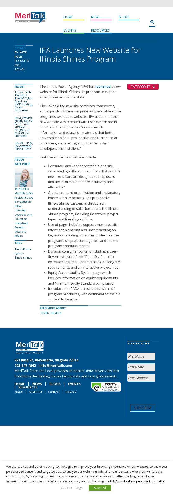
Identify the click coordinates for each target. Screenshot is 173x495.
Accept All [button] (100, 488)
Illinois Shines (23, 257)
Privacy (71, 392)
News (96, 17)
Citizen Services (51, 313)
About (19, 392)
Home (68, 17)
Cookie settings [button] (71, 487)
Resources (100, 30)
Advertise (36, 392)
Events (69, 30)
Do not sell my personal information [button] (140, 481)
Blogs (124, 17)
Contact (54, 392)
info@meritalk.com (55, 365)
